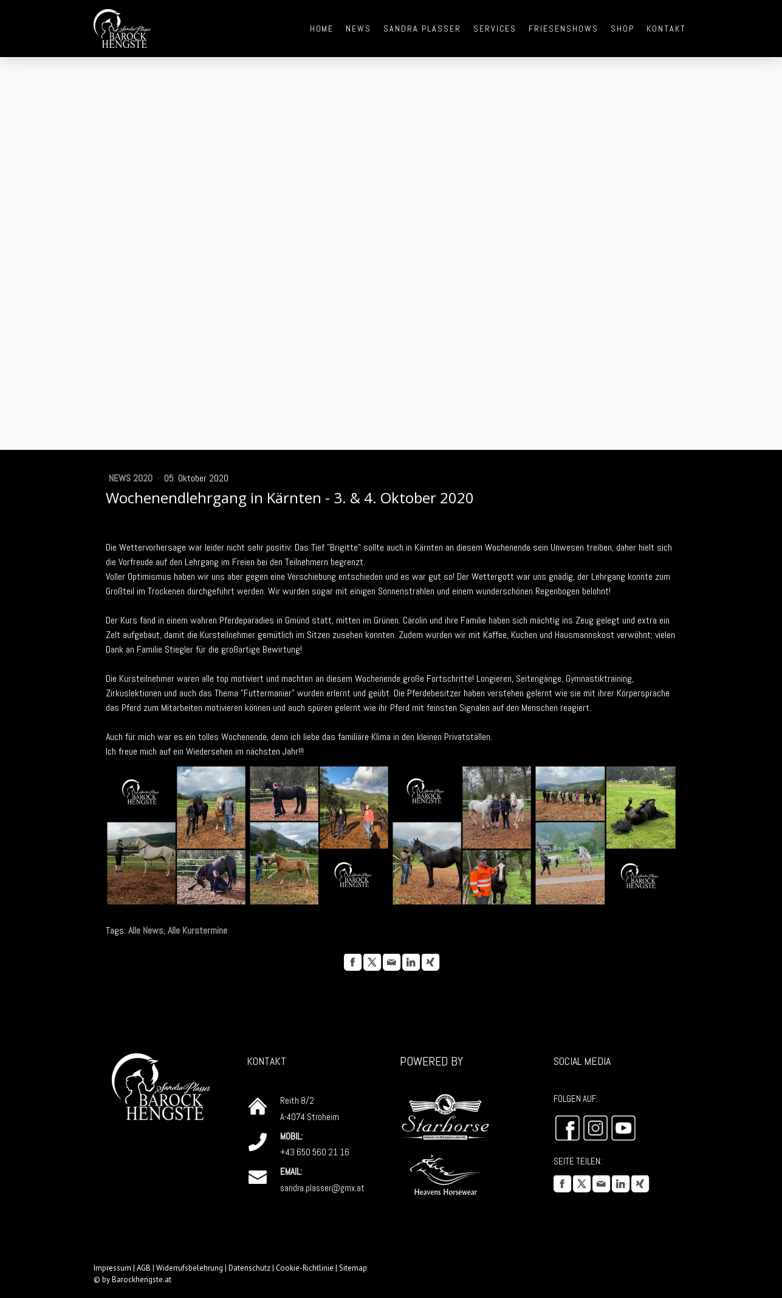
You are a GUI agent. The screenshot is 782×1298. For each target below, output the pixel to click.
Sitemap (353, 1268)
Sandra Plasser (422, 28)
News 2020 (132, 478)
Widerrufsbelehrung (189, 1268)
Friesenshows (564, 28)
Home (322, 28)
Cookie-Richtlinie (305, 1268)
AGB (144, 1268)
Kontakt (666, 28)
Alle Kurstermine (197, 930)
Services (495, 28)
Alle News (145, 930)
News (358, 28)
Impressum (112, 1268)
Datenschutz (249, 1268)
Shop (622, 28)
